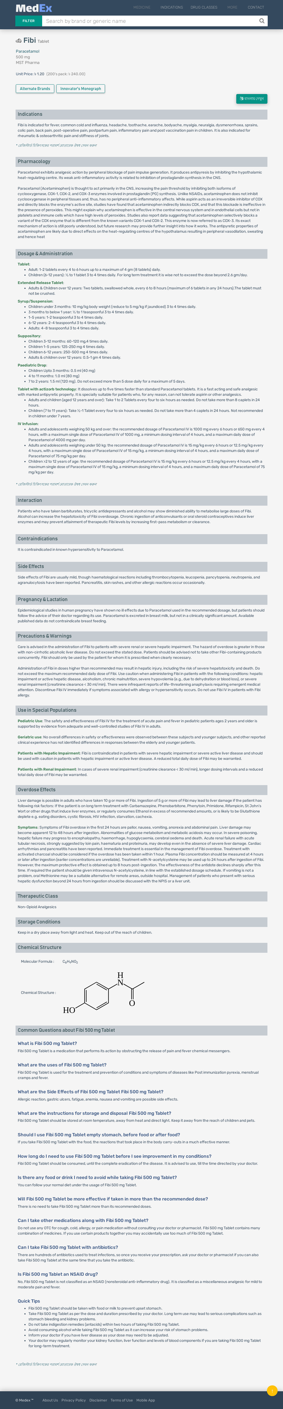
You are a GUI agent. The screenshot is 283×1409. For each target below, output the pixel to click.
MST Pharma (27, 62)
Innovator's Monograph (80, 89)
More (235, 7)
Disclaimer (98, 1400)
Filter (29, 21)
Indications (177, 7)
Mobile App (145, 1400)
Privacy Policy (73, 1400)
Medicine (149, 7)
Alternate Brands (35, 89)
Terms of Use (122, 1400)
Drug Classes (209, 7)
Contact (256, 7)
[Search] (262, 21)
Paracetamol (27, 51)
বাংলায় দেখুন (252, 99)
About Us (50, 1400)
